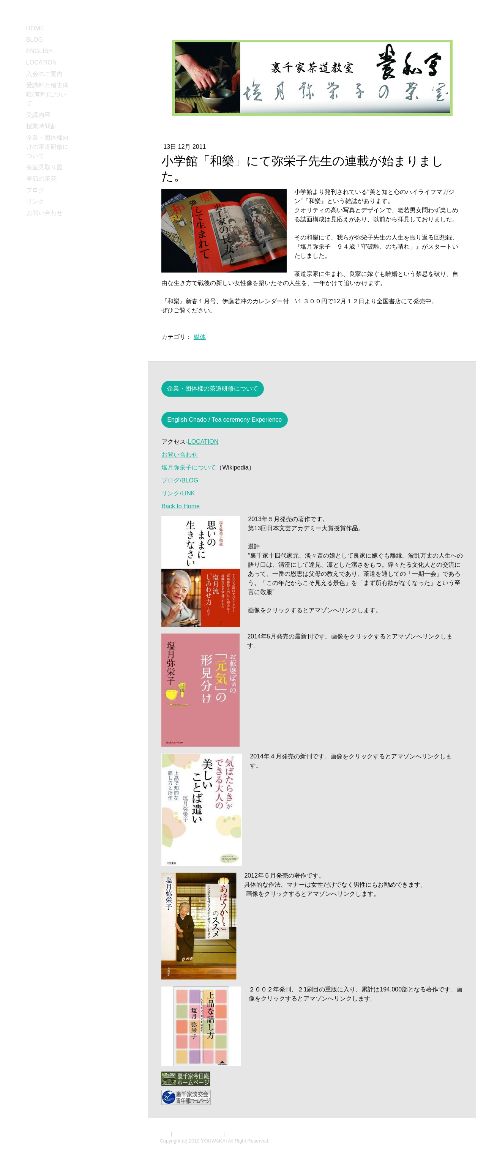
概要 (164, 1133)
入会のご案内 (44, 74)
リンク (35, 201)
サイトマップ (241, 1133)
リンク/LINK (178, 493)
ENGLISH (39, 51)
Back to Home (180, 506)
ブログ (35, 190)
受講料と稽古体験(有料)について (47, 94)
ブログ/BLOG (179, 480)
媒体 (200, 337)
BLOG (34, 39)
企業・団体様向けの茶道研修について (47, 146)
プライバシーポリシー (198, 1133)
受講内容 (38, 115)
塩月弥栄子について (188, 467)
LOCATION (41, 62)
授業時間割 (41, 126)
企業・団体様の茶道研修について (212, 388)
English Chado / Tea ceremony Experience (224, 419)
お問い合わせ (44, 213)
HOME (35, 28)
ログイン (455, 1148)
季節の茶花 (41, 178)
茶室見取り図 (44, 167)
